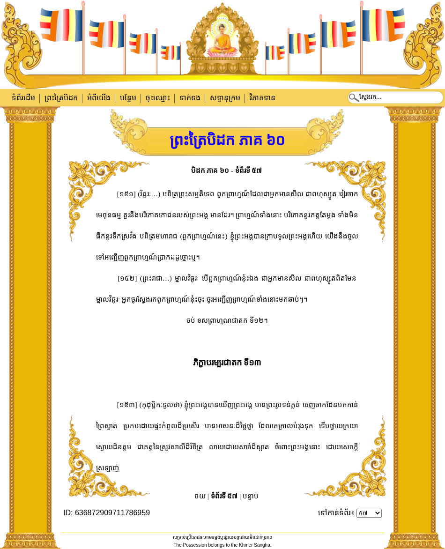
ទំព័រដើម (23, 98)
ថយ (200, 496)
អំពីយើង (99, 98)
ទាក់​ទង (189, 98)
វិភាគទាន (262, 98)
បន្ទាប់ (251, 496)
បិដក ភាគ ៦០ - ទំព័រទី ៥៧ (226, 170)
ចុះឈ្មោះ (158, 98)
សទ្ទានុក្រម (225, 98)
